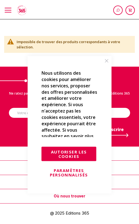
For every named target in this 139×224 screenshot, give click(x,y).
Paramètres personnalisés (69, 173)
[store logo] (22, 10)
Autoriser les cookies (69, 154)
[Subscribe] (113, 131)
